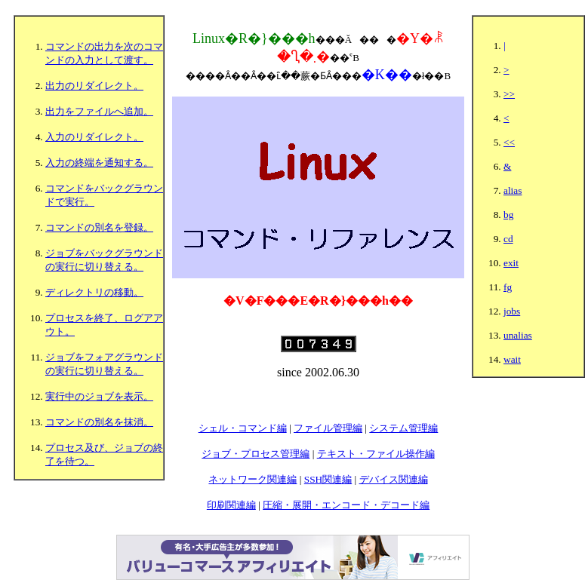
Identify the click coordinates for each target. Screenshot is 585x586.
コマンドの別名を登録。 (99, 227)
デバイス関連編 (393, 479)
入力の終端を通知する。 (99, 162)
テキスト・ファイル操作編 (376, 453)
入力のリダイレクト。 (94, 137)
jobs (511, 311)
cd (508, 238)
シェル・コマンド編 (243, 428)
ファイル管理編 (328, 428)
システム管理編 (403, 428)
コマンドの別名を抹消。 (99, 422)
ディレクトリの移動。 (94, 292)
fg (507, 287)
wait (512, 359)
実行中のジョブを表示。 (99, 396)
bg (508, 214)
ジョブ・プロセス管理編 (255, 453)
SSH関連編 (328, 479)
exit (511, 262)
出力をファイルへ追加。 (99, 111)
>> (509, 94)
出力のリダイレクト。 (94, 85)
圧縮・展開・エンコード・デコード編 (346, 505)
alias (512, 190)
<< (509, 142)
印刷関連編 (231, 505)
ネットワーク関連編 (252, 479)
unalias (517, 335)
